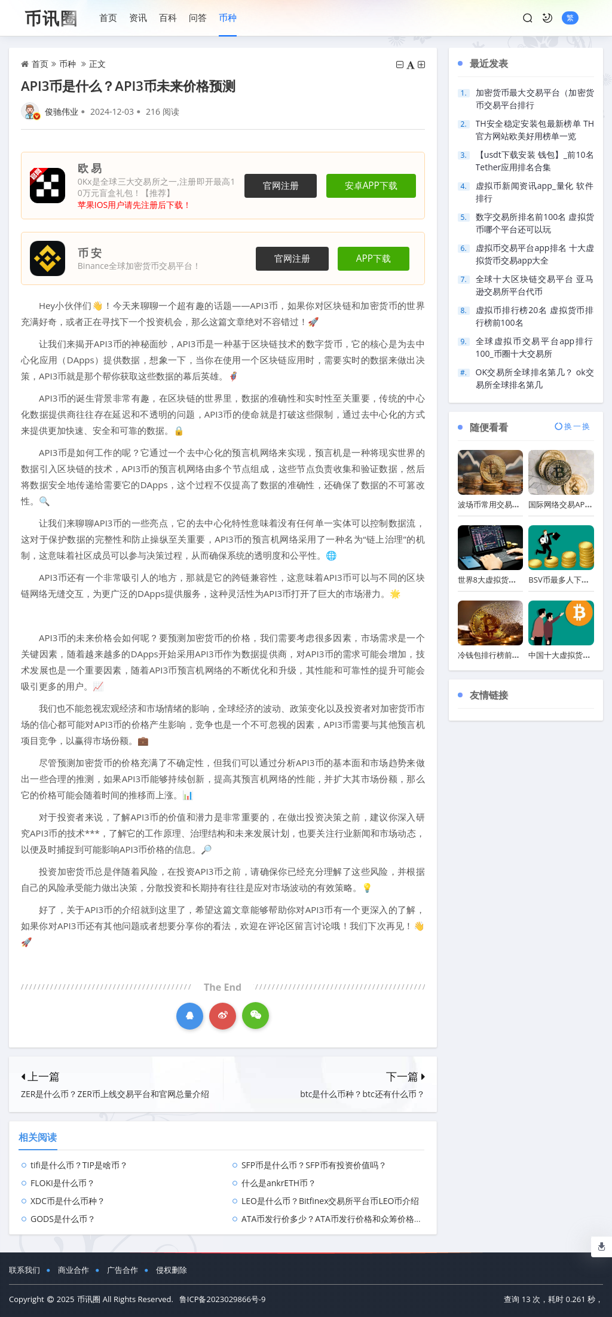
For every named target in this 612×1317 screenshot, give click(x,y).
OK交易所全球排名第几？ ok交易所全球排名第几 (535, 378)
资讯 (138, 17)
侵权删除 (171, 1269)
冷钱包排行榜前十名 (493, 655)
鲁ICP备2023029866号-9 (222, 1299)
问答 (198, 17)
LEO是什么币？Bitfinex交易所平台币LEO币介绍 (330, 1200)
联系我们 (24, 1269)
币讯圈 (51, 18)
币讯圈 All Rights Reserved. (125, 1299)
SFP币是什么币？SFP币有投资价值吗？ (314, 1165)
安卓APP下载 (371, 185)
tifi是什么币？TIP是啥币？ (79, 1165)
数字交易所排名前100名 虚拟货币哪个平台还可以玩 (535, 223)
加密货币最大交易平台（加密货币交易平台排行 (535, 99)
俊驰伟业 (61, 111)
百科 (168, 17)
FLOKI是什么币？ (62, 1183)
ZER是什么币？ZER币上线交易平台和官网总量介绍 (115, 1093)
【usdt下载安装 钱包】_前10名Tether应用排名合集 (535, 161)
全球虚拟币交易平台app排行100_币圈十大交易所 (535, 347)
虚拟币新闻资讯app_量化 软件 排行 (535, 192)
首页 (108, 17)
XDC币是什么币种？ (67, 1200)
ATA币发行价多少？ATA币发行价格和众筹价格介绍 (336, 1218)
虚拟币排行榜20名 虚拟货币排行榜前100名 (535, 316)
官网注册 (281, 185)
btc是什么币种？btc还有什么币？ (362, 1093)
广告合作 (122, 1269)
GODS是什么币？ (63, 1218)
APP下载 (373, 258)
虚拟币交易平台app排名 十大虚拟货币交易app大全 (535, 254)
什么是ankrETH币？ (278, 1183)
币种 (228, 17)
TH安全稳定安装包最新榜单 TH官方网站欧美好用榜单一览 (535, 130)
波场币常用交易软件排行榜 (504, 504)
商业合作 (73, 1269)
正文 (97, 63)
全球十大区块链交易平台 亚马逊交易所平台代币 (535, 285)
